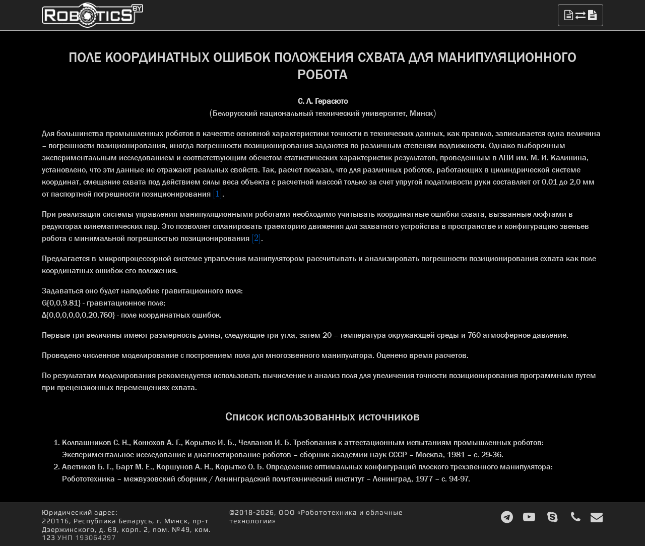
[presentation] (211, 112)
